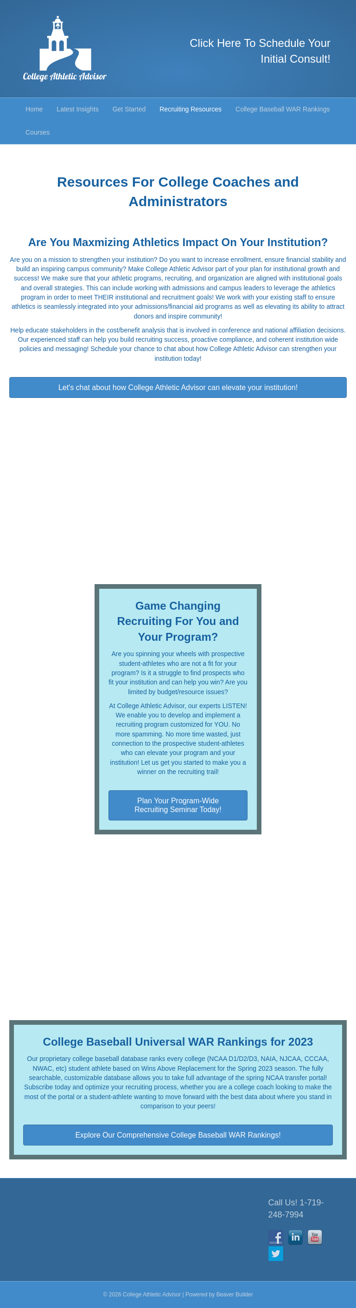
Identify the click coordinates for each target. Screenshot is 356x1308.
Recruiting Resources (190, 109)
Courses (37, 132)
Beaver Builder (234, 1294)
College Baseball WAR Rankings (282, 109)
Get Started (129, 109)
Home (34, 109)
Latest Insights (77, 109)
